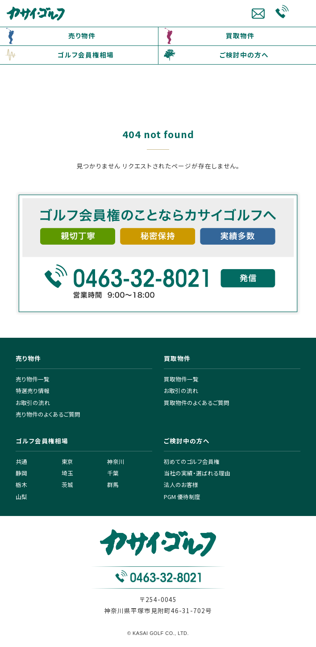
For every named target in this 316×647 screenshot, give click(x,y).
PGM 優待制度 (182, 496)
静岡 (21, 473)
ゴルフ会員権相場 (86, 54)
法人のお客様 (181, 484)
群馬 (113, 484)
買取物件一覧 (181, 379)
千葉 (113, 473)
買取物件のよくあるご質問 (196, 402)
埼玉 (67, 473)
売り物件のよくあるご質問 (48, 414)
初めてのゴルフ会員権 (192, 461)
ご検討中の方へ (244, 54)
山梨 (21, 496)
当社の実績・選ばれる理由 (197, 473)
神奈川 (116, 461)
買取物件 (240, 35)
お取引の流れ (33, 402)
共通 (21, 461)
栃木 (21, 484)
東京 (67, 461)
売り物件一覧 (33, 379)
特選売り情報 (33, 390)
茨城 (67, 484)
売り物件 (82, 35)
